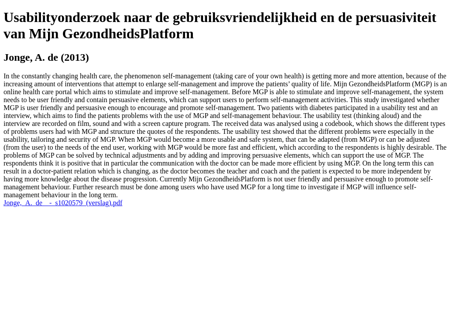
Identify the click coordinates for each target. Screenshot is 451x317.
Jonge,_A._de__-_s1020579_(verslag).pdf (63, 202)
